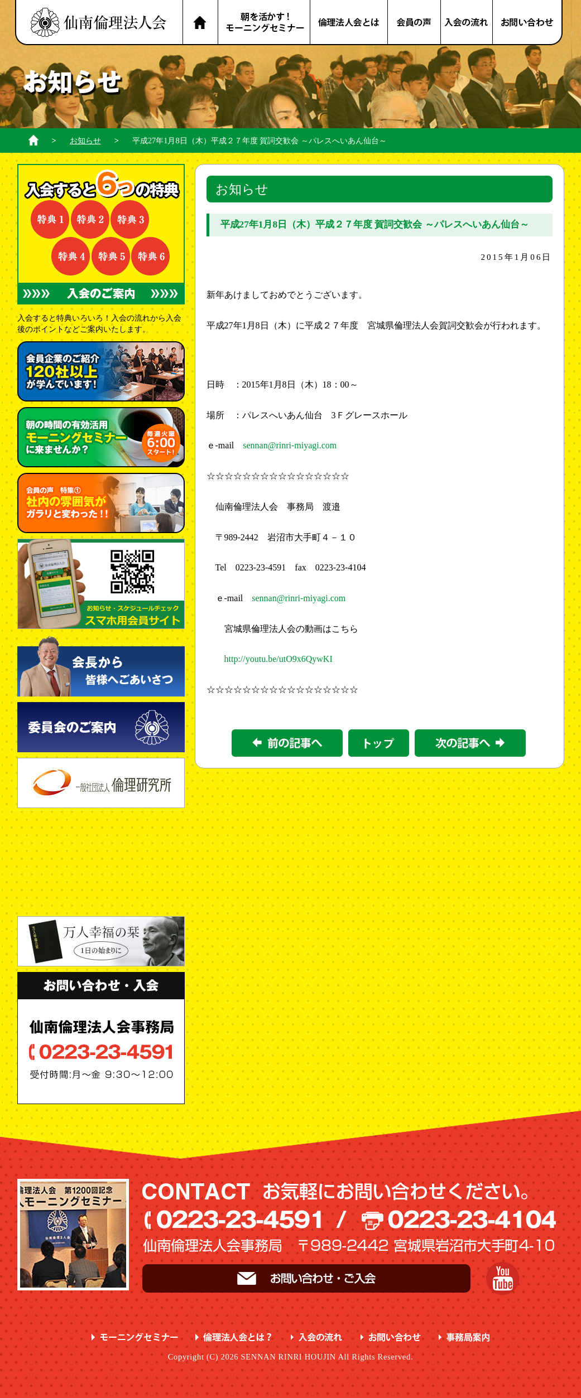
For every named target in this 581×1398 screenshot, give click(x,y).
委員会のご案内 (101, 727)
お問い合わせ (528, 22)
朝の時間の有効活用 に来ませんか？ (101, 437)
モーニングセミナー (135, 1337)
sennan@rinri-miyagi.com (290, 445)
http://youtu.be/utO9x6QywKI (278, 659)
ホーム (33, 140)
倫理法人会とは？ (349, 22)
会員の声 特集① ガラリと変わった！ (101, 503)
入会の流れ (467, 22)
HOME (200, 22)
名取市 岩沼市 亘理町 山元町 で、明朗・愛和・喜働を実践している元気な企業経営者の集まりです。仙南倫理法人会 (99, 22)
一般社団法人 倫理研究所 (101, 783)
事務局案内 (465, 1337)
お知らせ (85, 140)
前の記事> (287, 743)
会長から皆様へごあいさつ (101, 665)
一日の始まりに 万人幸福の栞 (101, 941)
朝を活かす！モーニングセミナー (264, 22)
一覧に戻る (378, 743)
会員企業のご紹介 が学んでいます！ (101, 371)
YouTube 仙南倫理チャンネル (502, 1278)
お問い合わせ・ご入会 (306, 1278)
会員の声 (414, 22)
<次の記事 (470, 743)
